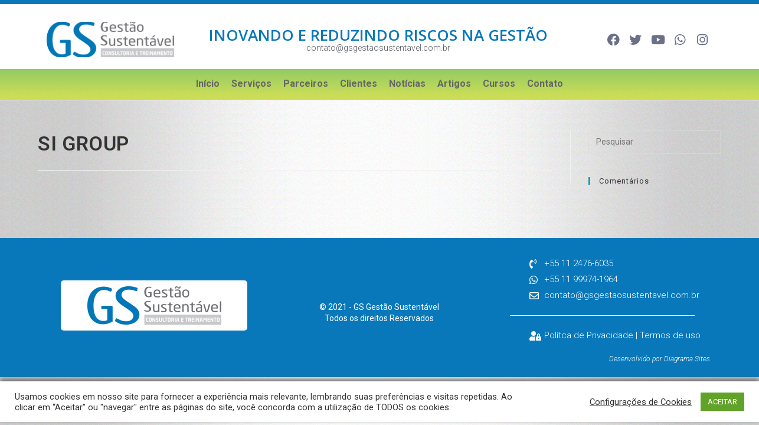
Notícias (407, 83)
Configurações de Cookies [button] (641, 402)
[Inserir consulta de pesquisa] (654, 141)
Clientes (358, 83)
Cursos (499, 83)
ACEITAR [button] (722, 401)
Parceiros (305, 83)
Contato (545, 83)
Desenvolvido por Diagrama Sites (659, 359)
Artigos (454, 83)
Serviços (251, 83)
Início (208, 83)
